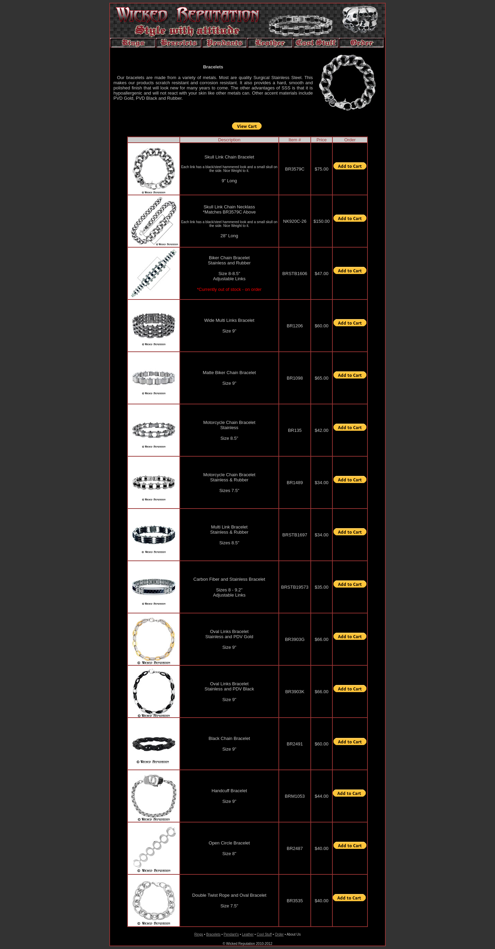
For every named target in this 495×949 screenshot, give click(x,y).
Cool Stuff (264, 934)
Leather (248, 934)
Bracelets (213, 934)
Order (279, 934)
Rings (198, 934)
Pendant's (231, 934)
